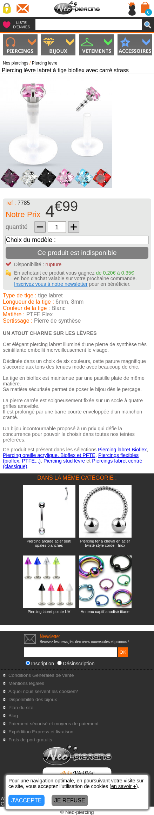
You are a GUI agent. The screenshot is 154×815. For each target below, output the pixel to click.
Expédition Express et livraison (40, 731)
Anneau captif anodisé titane (105, 611)
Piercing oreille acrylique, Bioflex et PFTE (49, 455)
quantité (17, 226)
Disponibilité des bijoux (32, 699)
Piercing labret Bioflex (122, 449)
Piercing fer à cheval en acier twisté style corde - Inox (105, 543)
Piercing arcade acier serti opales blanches (49, 543)
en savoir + (123, 786)
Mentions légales (26, 683)
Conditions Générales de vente (41, 675)
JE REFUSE (69, 800)
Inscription (40, 663)
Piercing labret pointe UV (49, 611)
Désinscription (75, 663)
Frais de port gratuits (30, 739)
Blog (13, 715)
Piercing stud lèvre (64, 461)
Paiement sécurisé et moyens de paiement (53, 723)
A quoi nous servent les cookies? (43, 691)
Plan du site (20, 707)
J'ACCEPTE (26, 800)
